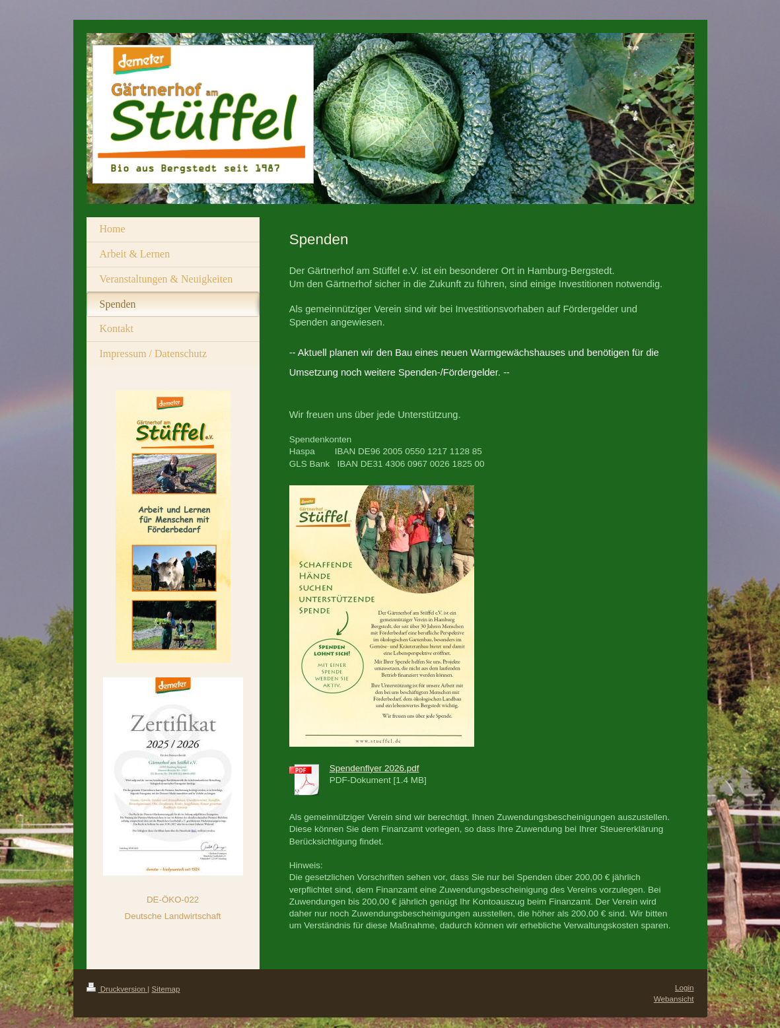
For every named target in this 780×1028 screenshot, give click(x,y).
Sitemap (166, 988)
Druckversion (117, 988)
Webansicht (674, 998)
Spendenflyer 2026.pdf (374, 768)
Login (684, 987)
